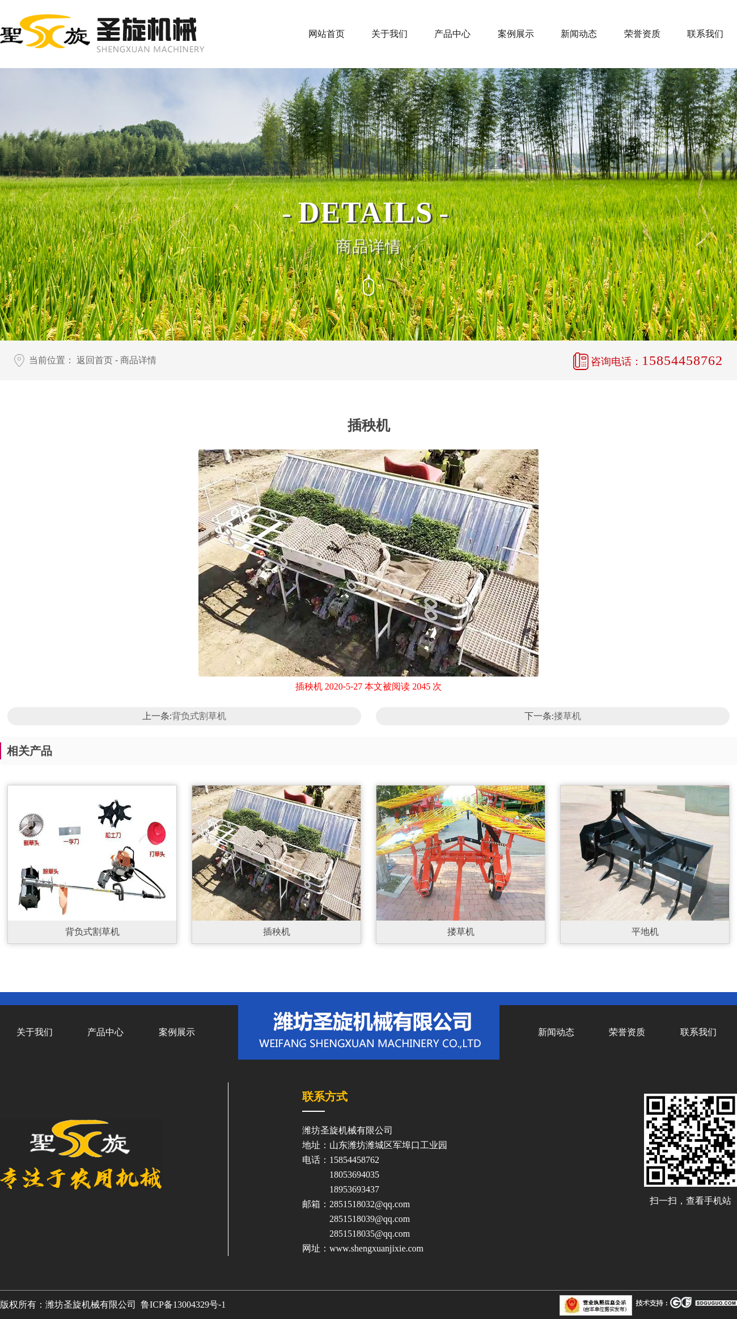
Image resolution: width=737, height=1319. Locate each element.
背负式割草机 (199, 716)
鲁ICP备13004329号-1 (183, 1304)
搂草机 (567, 716)
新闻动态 (579, 34)
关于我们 (389, 34)
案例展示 (516, 34)
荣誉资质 (642, 34)
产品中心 (452, 34)
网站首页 (326, 34)
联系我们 (705, 34)
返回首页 (95, 360)
